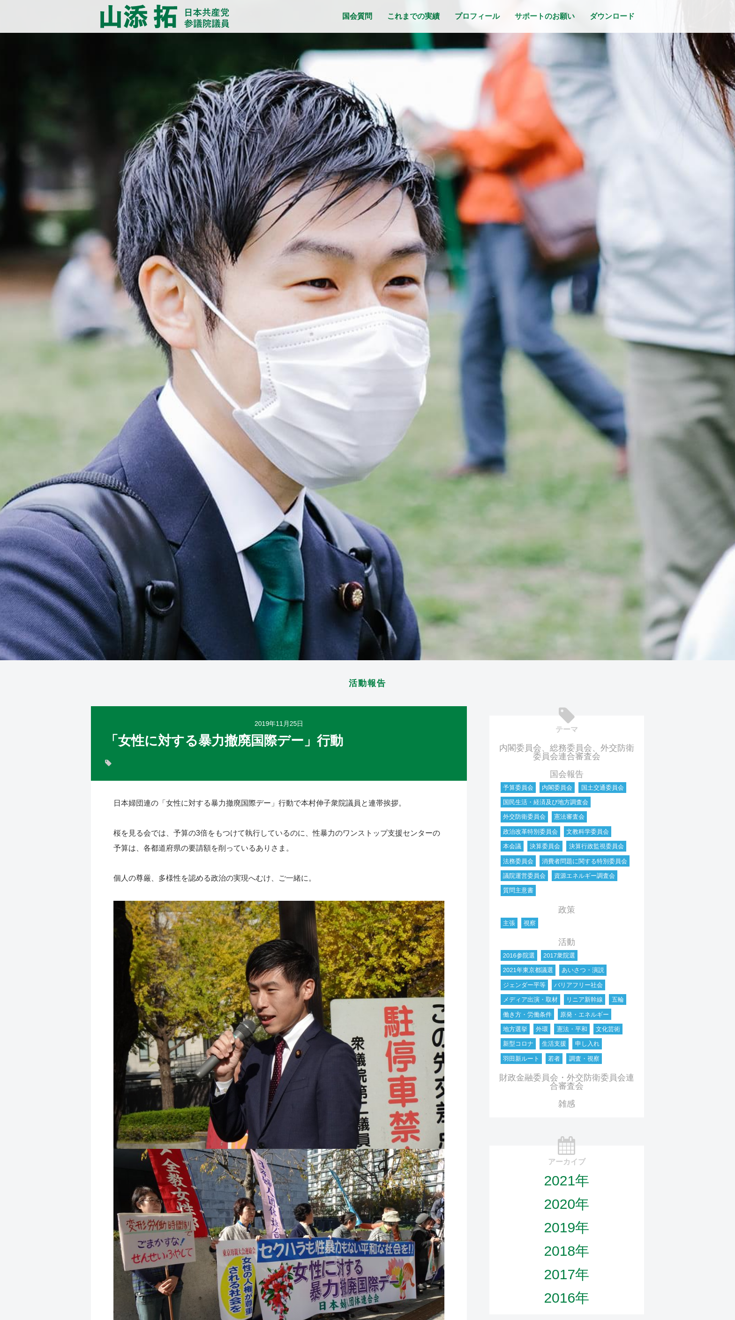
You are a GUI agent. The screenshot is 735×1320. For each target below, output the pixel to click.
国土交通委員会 (602, 790)
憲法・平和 (572, 1031)
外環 (542, 1031)
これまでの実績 (413, 16)
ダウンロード (612, 16)
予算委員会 (518, 790)
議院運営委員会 (524, 878)
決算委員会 (545, 848)
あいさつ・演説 (583, 972)
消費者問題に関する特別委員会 (584, 863)
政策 (566, 912)
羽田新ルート (521, 1061)
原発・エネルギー (584, 1017)
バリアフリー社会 (578, 987)
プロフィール (477, 16)
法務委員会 (518, 863)
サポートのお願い (545, 16)
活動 (566, 945)
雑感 (566, 1106)
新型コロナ (518, 1046)
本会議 (512, 848)
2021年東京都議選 (528, 972)
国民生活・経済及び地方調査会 (545, 804)
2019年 (566, 1230)
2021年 (566, 1183)
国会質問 (357, 16)
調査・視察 (584, 1061)
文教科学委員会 (587, 834)
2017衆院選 (559, 958)
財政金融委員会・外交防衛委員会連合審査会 (566, 1085)
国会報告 (567, 777)
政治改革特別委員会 (530, 834)
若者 (554, 1061)
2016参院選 (519, 958)
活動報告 (367, 684)
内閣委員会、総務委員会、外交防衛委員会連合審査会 (566, 755)
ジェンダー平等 (524, 987)
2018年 (566, 1253)
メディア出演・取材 (530, 1002)
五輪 (618, 1002)
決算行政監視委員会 (596, 848)
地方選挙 (515, 1031)
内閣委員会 (557, 790)
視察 (530, 925)
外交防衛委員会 (524, 819)
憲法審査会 (569, 819)
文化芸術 (608, 1031)
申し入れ (587, 1046)
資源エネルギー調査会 (584, 878)
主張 (509, 925)
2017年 (566, 1277)
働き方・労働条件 (527, 1017)
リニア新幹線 (584, 1002)
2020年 (566, 1206)
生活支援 (554, 1046)
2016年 (566, 1300)
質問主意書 (518, 893)
